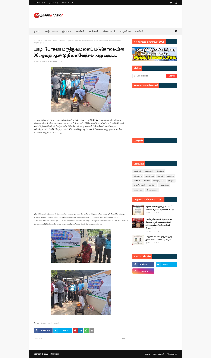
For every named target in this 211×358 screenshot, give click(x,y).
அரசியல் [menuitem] (80, 31)
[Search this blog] (149, 76)
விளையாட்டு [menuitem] (109, 31)
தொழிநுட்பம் (158, 181)
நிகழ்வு (43, 323)
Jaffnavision (53, 354)
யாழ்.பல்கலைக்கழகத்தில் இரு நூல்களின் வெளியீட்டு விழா (158, 238)
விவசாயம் (138, 190)
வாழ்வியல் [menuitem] (125, 31)
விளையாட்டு (151, 190)
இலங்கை (138, 176)
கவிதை (137, 181)
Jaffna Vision (41, 61)
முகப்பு (147, 354)
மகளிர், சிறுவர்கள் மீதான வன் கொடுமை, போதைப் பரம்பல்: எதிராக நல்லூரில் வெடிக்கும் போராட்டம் (158, 223)
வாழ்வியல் (164, 185)
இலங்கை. (149, 176)
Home (36, 40)
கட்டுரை (170, 176)
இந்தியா (160, 171)
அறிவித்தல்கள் (67, 2)
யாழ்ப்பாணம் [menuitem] (51, 31)
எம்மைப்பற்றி (39, 2)
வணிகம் (152, 185)
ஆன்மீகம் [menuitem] (93, 31)
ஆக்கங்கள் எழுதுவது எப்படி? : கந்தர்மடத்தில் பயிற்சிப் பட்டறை (159, 208)
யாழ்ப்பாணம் (45, 40)
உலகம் (160, 176)
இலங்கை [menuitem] (66, 31)
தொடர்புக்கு (53, 2)
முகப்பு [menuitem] (37, 31)
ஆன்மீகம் (149, 171)
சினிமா (147, 181)
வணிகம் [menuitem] (139, 31)
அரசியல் (137, 171)
